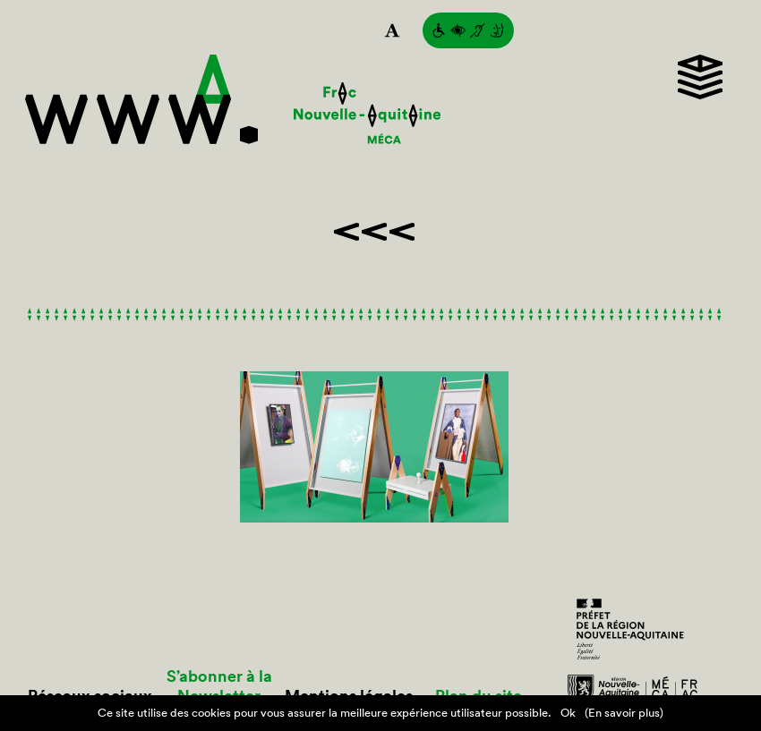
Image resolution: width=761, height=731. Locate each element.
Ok (568, 712)
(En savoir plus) (624, 712)
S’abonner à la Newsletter (219, 686)
